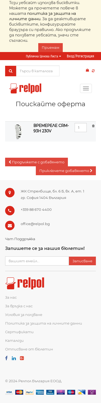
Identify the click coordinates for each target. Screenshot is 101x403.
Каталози (14, 340)
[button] (36, 162)
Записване (82, 261)
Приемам (50, 47)
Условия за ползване (23, 314)
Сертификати (19, 332)
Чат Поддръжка (20, 239)
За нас (11, 297)
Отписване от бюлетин (29, 349)
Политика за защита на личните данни (43, 323)
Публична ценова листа (43, 56)
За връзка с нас (19, 306)
